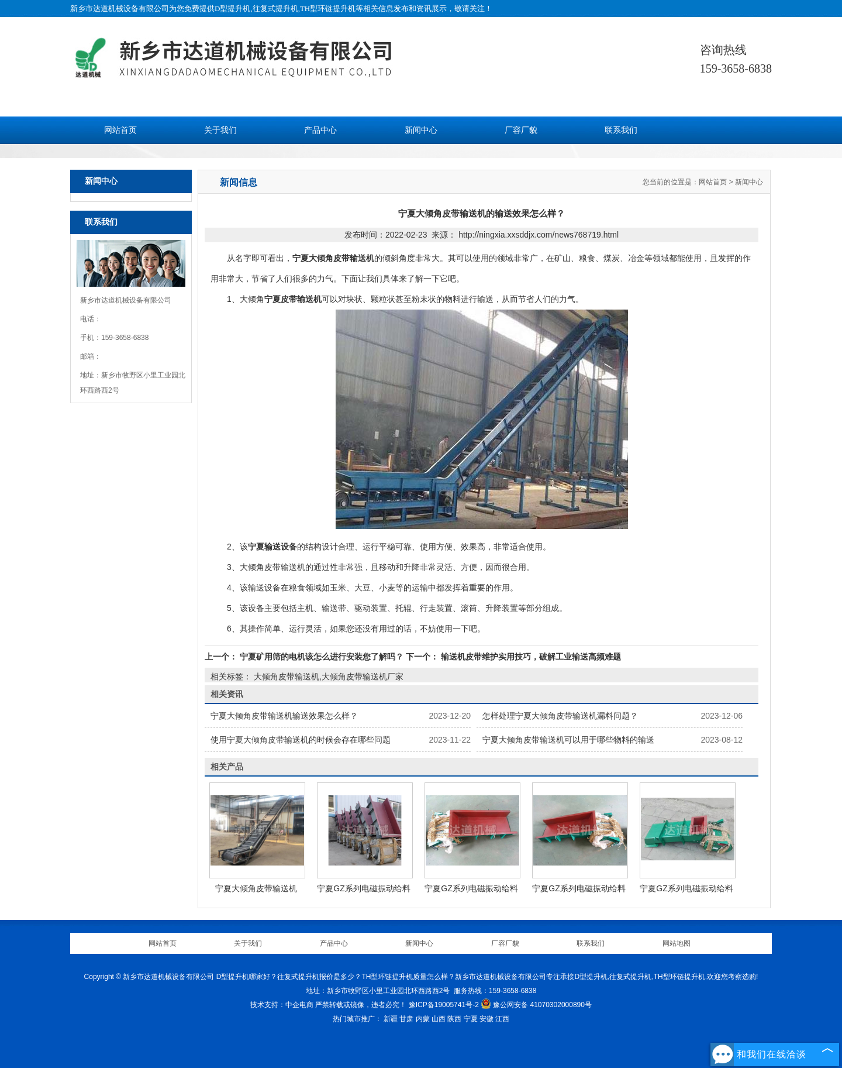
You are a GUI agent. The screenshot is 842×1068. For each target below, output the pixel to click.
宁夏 (471, 1019)
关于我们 (220, 130)
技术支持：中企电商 (281, 1005)
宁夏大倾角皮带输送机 (256, 888)
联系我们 (621, 130)
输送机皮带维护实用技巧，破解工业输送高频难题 (530, 656)
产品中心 (320, 130)
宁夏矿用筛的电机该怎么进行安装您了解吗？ (321, 656)
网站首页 (120, 130)
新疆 (391, 1019)
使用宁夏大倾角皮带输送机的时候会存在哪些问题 (300, 739)
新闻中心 (421, 130)
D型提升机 (232, 8)
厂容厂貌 (521, 130)
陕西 (454, 1019)
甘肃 (406, 1019)
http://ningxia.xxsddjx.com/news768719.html (538, 234)
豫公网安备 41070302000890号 (536, 1005)
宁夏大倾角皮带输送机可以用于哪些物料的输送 (568, 739)
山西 (439, 1019)
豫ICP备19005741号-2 (444, 1005)
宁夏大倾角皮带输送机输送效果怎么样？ (284, 715)
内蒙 (423, 1019)
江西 (502, 1019)
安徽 (486, 1019)
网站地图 (676, 943)
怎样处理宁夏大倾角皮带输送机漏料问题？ (560, 715)
